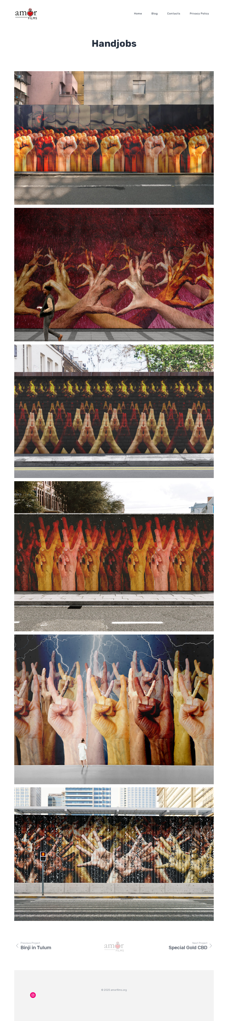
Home (138, 13)
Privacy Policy (199, 13)
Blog (155, 13)
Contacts (173, 13)
